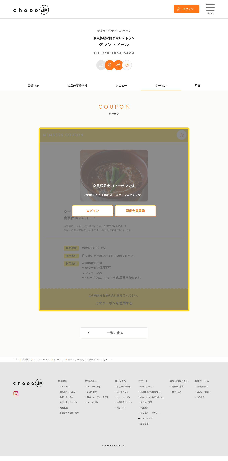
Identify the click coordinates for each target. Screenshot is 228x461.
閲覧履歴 (63, 408)
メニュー (121, 85)
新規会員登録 (135, 211)
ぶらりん (201, 397)
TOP (15, 360)
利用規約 (144, 408)
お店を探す (92, 392)
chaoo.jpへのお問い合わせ (151, 397)
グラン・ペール (114, 44)
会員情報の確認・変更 (69, 413)
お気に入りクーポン (68, 403)
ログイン (92, 211)
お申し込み (177, 392)
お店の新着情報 (77, 85)
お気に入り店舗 (66, 397)
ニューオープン (123, 397)
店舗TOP (33, 85)
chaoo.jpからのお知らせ (151, 392)
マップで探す (93, 403)
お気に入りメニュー (68, 392)
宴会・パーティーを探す (97, 397)
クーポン (161, 85)
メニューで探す (94, 387)
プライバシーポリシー (150, 413)
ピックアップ (122, 392)
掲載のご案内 (177, 387)
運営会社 (144, 424)
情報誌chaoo (202, 387)
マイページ (64, 387)
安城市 (26, 360)
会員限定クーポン (124, 403)
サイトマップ (146, 418)
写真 (198, 85)
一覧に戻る (115, 333)
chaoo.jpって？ (147, 387)
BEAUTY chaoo (204, 392)
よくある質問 (146, 403)
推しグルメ (121, 408)
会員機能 (62, 381)
